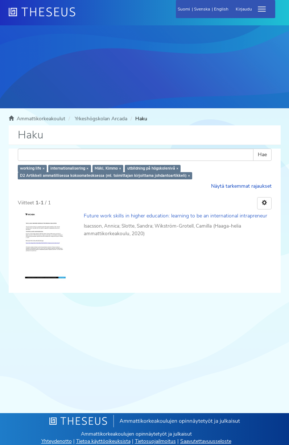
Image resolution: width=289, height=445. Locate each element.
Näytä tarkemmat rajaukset (241, 186)
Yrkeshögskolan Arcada (101, 118)
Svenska (202, 9)
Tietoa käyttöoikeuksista (103, 441)
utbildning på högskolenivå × (152, 168)
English (221, 9)
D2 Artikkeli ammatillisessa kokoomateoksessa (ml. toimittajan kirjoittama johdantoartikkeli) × (105, 175)
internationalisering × (69, 168)
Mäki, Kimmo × (108, 168)
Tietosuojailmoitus (155, 441)
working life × (32, 168)
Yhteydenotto (56, 441)
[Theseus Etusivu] (81, 16)
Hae (262, 154)
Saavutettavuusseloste (205, 441)
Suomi (184, 9)
